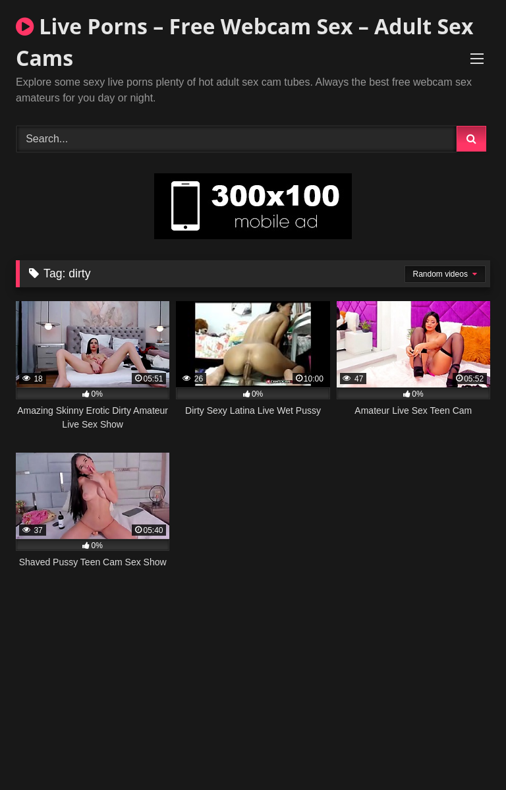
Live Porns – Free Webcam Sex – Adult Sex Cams (244, 42)
